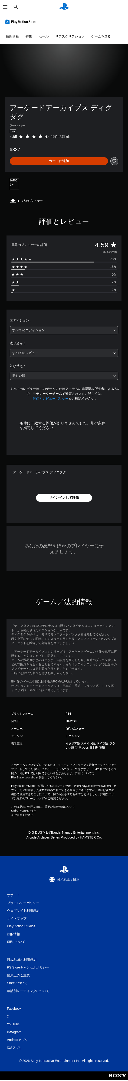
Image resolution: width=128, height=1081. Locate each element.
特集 (29, 36)
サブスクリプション (70, 36)
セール (44, 36)
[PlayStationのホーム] (64, 6)
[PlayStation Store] (21, 21)
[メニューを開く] (5, 7)
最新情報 (12, 36)
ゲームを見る (101, 36)
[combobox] (64, 330)
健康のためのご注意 (23, 810)
